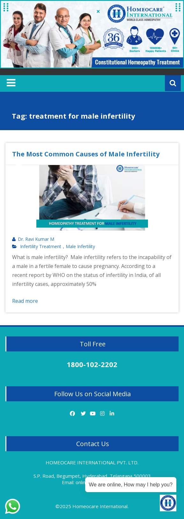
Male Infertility (80, 246)
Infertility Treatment (40, 246)
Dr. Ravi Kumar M (36, 239)
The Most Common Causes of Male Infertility (85, 154)
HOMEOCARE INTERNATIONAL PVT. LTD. (92, 462)
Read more (25, 300)
